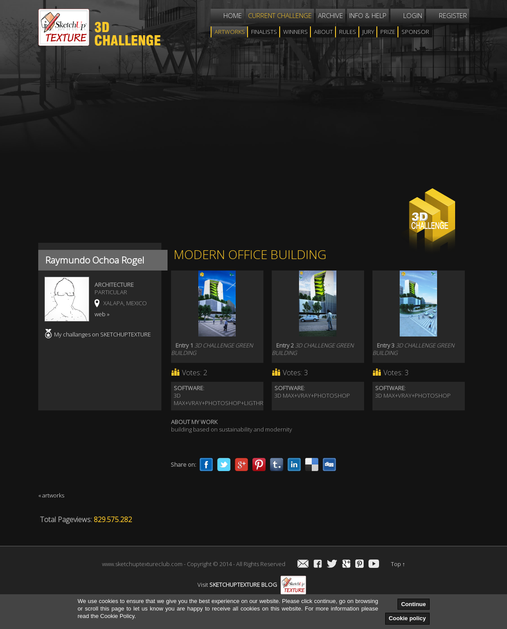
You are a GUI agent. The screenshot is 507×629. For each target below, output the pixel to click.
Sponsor (415, 32)
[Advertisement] (242, 125)
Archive (330, 15)
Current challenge (280, 15)
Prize (387, 32)
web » (102, 314)
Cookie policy (407, 618)
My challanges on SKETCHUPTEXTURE (102, 334)
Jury (368, 32)
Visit (251, 585)
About (323, 32)
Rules (347, 32)
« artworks (51, 495)
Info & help (368, 15)
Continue (413, 604)
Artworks (230, 32)
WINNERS (295, 32)
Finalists (264, 32)
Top (398, 564)
